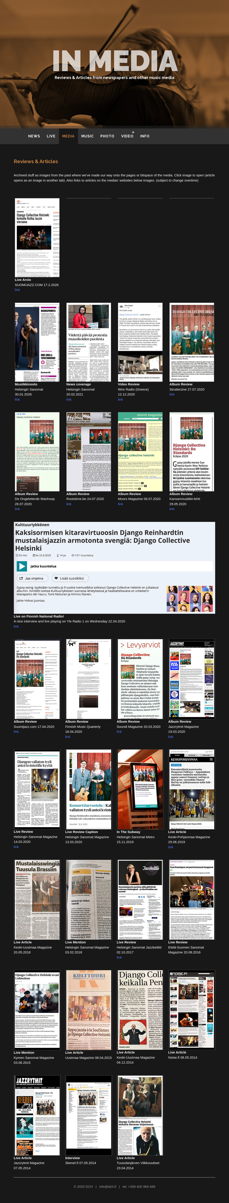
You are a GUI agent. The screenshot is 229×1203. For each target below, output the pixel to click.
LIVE (51, 136)
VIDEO (127, 136)
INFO (145, 136)
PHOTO (107, 136)
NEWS (34, 136)
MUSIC (87, 136)
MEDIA (68, 136)
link (17, 290)
